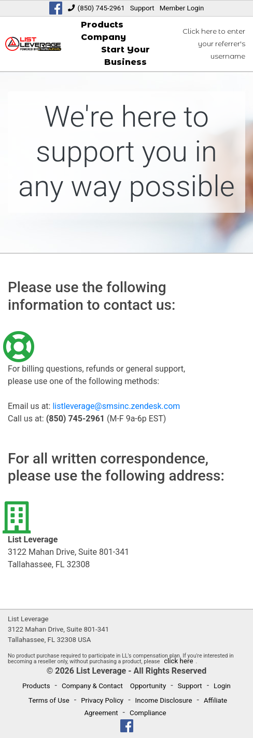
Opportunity (148, 686)
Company (103, 37)
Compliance (148, 713)
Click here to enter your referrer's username (213, 43)
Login (222, 686)
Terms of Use (49, 700)
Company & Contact (92, 686)
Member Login (182, 8)
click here (178, 661)
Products (102, 25)
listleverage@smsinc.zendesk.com (116, 406)
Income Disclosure (163, 700)
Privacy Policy (102, 700)
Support (142, 8)
